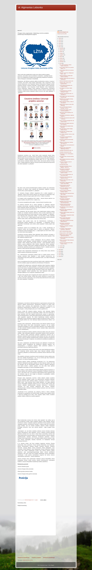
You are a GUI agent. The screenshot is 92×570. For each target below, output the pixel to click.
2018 (60, 253)
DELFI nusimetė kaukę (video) (65, 231)
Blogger (52, 565)
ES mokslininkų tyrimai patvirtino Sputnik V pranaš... (66, 172)
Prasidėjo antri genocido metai (65, 152)
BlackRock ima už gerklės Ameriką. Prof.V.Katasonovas (66, 99)
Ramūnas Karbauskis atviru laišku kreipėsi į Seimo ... (66, 243)
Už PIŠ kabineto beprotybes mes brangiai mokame (66, 86)
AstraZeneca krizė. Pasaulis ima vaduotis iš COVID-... (66, 178)
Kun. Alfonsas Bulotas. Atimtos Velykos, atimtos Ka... (65, 65)
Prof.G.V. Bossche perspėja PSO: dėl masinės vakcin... (67, 121)
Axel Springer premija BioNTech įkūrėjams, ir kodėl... (66, 137)
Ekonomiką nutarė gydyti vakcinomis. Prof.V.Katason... (67, 124)
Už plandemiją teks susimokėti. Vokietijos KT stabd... (65, 91)
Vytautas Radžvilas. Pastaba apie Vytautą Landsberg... (66, 76)
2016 (60, 256)
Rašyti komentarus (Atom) (28, 560)
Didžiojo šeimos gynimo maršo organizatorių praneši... (65, 235)
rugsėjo (61, 53)
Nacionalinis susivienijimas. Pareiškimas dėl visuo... (65, 224)
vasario (61, 245)
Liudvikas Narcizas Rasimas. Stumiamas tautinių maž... (65, 205)
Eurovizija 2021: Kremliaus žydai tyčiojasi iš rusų (66, 132)
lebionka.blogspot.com (63, 32)
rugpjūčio (62, 54)
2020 (60, 249)
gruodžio (61, 48)
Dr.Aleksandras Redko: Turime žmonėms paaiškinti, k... (65, 110)
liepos (61, 56)
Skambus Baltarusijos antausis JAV (66, 81)
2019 (60, 251)
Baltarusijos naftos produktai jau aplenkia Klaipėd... (66, 210)
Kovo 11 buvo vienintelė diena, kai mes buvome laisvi (66, 175)
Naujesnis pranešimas (23, 557)
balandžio (62, 61)
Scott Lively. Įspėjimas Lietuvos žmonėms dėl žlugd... (66, 188)
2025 (60, 40)
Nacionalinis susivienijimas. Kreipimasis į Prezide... (65, 169)
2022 (60, 45)
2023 (60, 43)
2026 (60, 38)
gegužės (61, 59)
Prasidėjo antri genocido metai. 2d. (66, 150)
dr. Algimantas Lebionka (30, 7)
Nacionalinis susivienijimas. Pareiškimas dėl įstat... (65, 199)
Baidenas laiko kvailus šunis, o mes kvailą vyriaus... (66, 180)
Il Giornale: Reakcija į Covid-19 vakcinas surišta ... (65, 162)
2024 (60, 41)
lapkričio (61, 49)
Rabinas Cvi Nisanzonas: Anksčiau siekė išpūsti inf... (66, 143)
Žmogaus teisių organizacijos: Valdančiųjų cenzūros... (65, 148)
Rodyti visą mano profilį (61, 33)
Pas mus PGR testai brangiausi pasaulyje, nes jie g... (66, 108)
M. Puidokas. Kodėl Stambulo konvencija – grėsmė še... (65, 229)
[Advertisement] (46, 20)
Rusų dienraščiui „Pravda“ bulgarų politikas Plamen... (66, 129)
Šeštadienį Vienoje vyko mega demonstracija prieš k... (65, 202)
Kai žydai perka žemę (64, 164)
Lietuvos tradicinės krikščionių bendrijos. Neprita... (65, 191)
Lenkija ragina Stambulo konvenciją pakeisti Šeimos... (66, 221)
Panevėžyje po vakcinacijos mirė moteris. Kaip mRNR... (66, 183)
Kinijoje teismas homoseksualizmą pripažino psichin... (66, 197)
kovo (61, 63)
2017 (60, 254)
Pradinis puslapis (36, 557)
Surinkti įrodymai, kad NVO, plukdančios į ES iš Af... (65, 186)
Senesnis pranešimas (49, 557)
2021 (60, 46)
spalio (61, 51)
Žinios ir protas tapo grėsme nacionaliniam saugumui (65, 218)
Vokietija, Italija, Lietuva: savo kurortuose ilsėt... (65, 83)
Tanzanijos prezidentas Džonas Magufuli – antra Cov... (66, 167)
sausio (61, 247)
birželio (61, 58)
